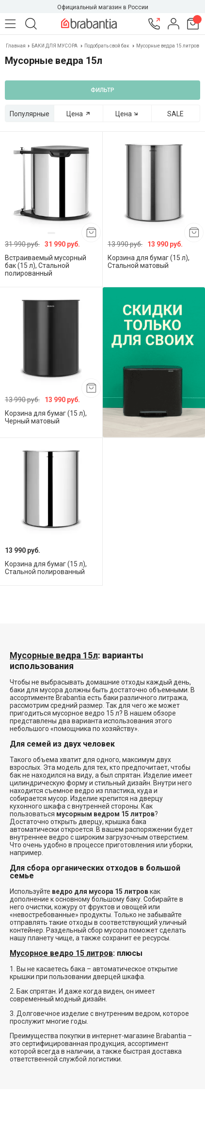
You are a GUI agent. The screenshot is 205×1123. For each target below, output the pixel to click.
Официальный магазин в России (102, 7)
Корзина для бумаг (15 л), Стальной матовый (148, 261)
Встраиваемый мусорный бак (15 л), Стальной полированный (45, 265)
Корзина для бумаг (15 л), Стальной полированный (46, 568)
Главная (16, 45)
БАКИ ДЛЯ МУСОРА (55, 45)
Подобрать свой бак (106, 45)
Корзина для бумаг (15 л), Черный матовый (46, 417)
